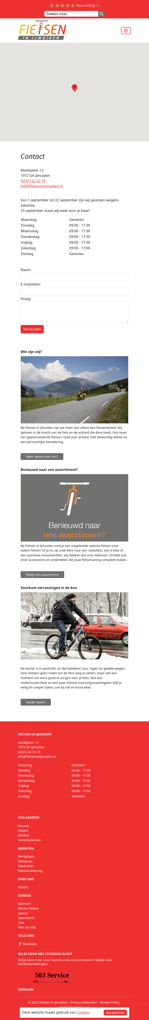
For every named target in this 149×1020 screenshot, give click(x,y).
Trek (21, 923)
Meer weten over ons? (42, 456)
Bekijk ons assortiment (42, 575)
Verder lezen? (35, 702)
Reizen (23, 887)
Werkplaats (26, 856)
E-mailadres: (31, 284)
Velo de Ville (27, 927)
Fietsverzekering (30, 871)
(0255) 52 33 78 (33, 180)
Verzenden (32, 329)
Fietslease (25, 861)
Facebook (27, 944)
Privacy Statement (83, 1002)
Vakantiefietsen (29, 840)
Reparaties (26, 866)
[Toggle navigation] (126, 30)
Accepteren (115, 1012)
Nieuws (23, 826)
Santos (23, 913)
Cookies (82, 1012)
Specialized (26, 918)
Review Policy (109, 1002)
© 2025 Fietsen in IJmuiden (48, 1002)
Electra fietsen (28, 908)
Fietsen (23, 830)
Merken (23, 835)
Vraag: (26, 298)
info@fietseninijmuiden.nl (42, 186)
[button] (74, 88)
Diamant (24, 903)
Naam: (26, 269)
